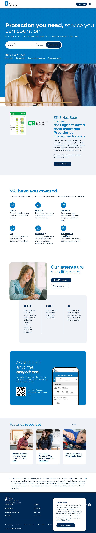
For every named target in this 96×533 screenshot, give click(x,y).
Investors (37, 512)
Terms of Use (41, 525)
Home (38, 210)
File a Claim (9, 508)
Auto (12, 210)
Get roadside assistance (36, 58)
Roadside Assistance (12, 512)
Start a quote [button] (53, 45)
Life (11, 234)
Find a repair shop (54, 58)
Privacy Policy (9, 525)
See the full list (61, 164)
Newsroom (37, 516)
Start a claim (20, 58)
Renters (64, 210)
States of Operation (29, 525)
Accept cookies (65, 525)
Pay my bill (9, 58)
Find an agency (58, 286)
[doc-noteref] (79, 241)
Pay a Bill (8, 516)
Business (39, 234)
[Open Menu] (89, 4)
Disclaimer (19, 525)
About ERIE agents (60, 280)
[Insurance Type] (20, 45)
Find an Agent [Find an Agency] (82, 4)
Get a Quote (9, 504)
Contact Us (37, 508)
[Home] (11, 3)
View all (73, 424)
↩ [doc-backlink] (86, 478)
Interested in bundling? (67, 235)
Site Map (50, 525)
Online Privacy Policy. (63, 520)
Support (36, 504)
